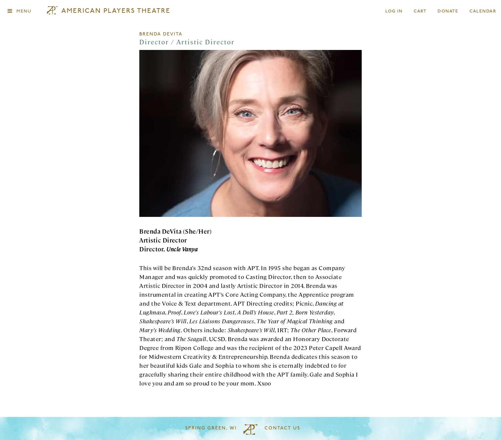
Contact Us (282, 428)
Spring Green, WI (211, 428)
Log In (394, 11)
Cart (420, 11)
